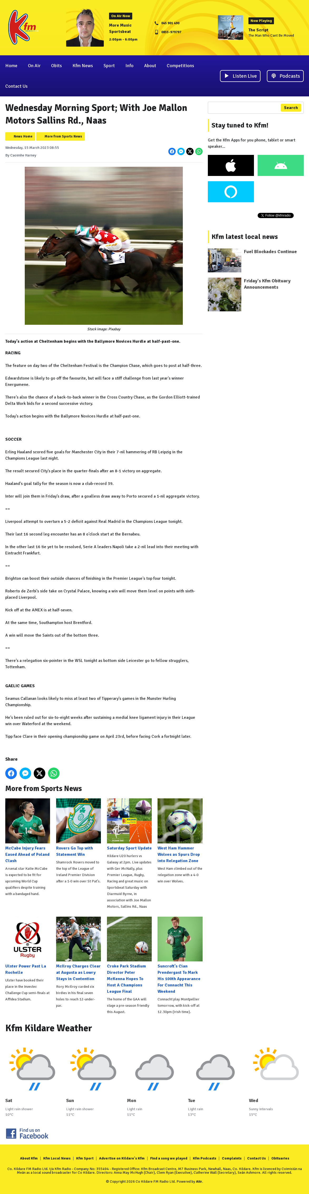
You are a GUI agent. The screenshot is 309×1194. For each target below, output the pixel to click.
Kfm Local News (57, 1158)
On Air (34, 65)
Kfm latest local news (245, 237)
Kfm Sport (85, 1158)
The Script (258, 30)
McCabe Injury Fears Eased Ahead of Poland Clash (27, 830)
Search (291, 107)
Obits (56, 65)
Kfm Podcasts (204, 1158)
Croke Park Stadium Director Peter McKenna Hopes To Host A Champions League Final (129, 955)
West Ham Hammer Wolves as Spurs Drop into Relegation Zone (180, 830)
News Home (23, 136)
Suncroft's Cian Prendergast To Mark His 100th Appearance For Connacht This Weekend (180, 955)
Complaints (232, 1158)
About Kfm (29, 1158)
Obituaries (280, 1158)
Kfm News (82, 65)
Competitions (180, 65)
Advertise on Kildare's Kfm (122, 1158)
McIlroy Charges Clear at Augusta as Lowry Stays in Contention (78, 949)
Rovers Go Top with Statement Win (78, 827)
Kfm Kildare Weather (48, 1028)
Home (11, 65)
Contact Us (16, 86)
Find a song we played (168, 1158)
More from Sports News (63, 136)
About (150, 65)
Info (129, 65)
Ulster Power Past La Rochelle (27, 946)
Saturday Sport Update (129, 824)
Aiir (199, 1181)
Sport (109, 65)
